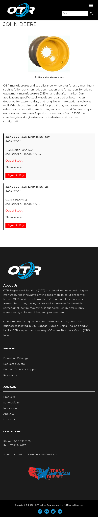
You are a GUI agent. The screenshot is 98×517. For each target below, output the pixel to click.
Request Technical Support (20, 369)
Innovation (10, 408)
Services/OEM (12, 402)
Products (9, 396)
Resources (10, 375)
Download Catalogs (15, 358)
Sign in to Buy (16, 175)
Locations (9, 419)
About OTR (10, 413)
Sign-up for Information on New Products (30, 454)
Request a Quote (14, 363)
